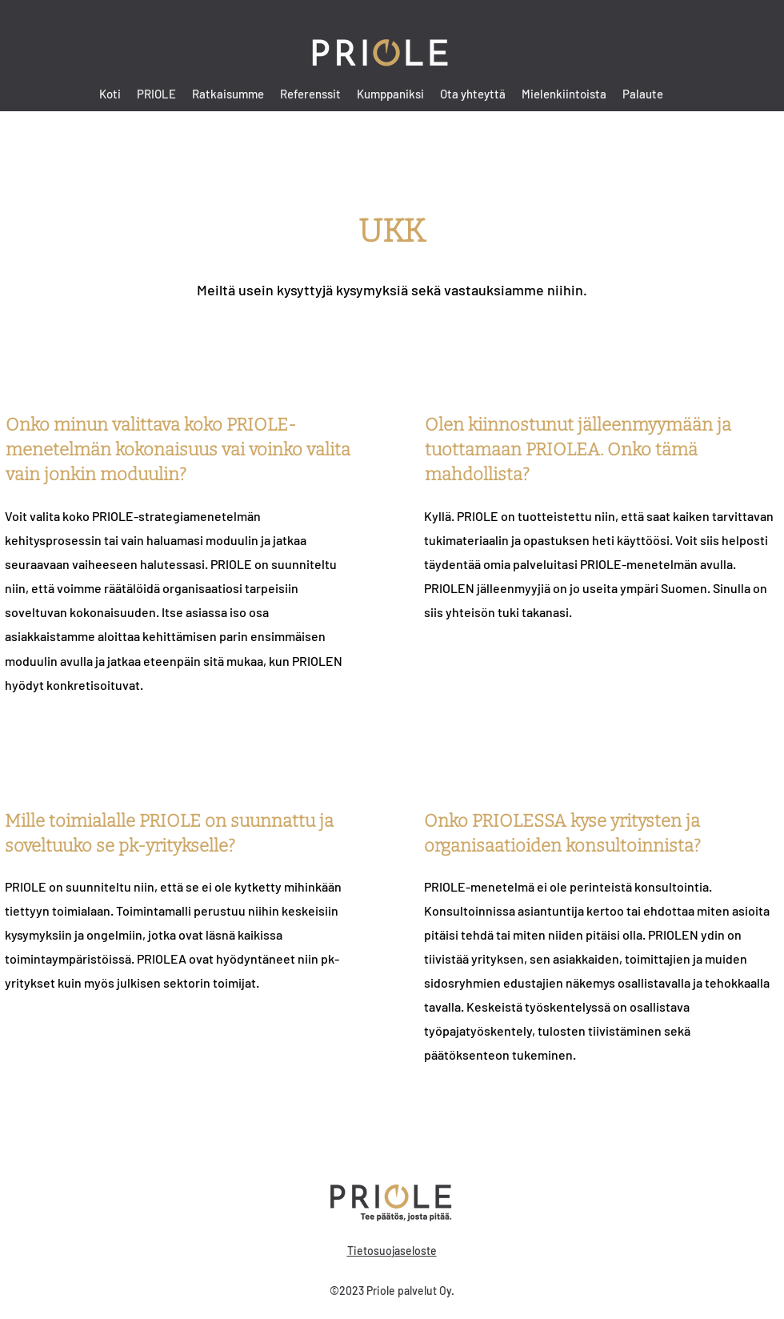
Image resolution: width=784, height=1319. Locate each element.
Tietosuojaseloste (392, 1250)
